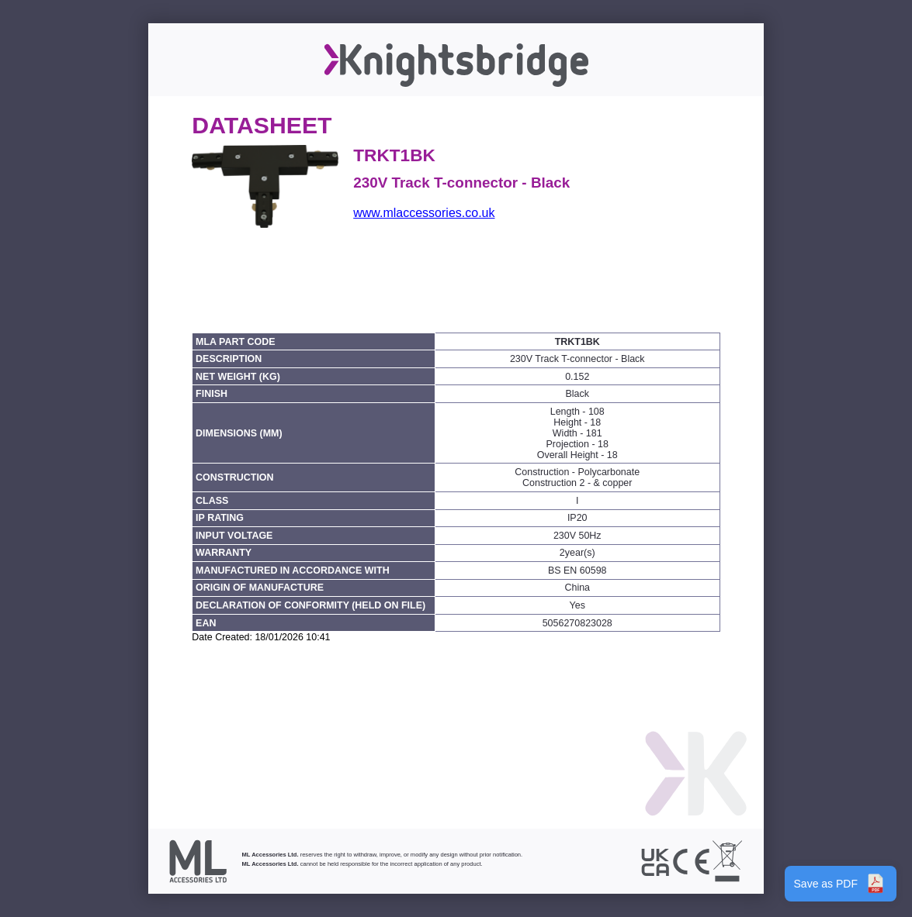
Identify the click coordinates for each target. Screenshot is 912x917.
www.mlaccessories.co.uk (423, 212)
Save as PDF (840, 883)
